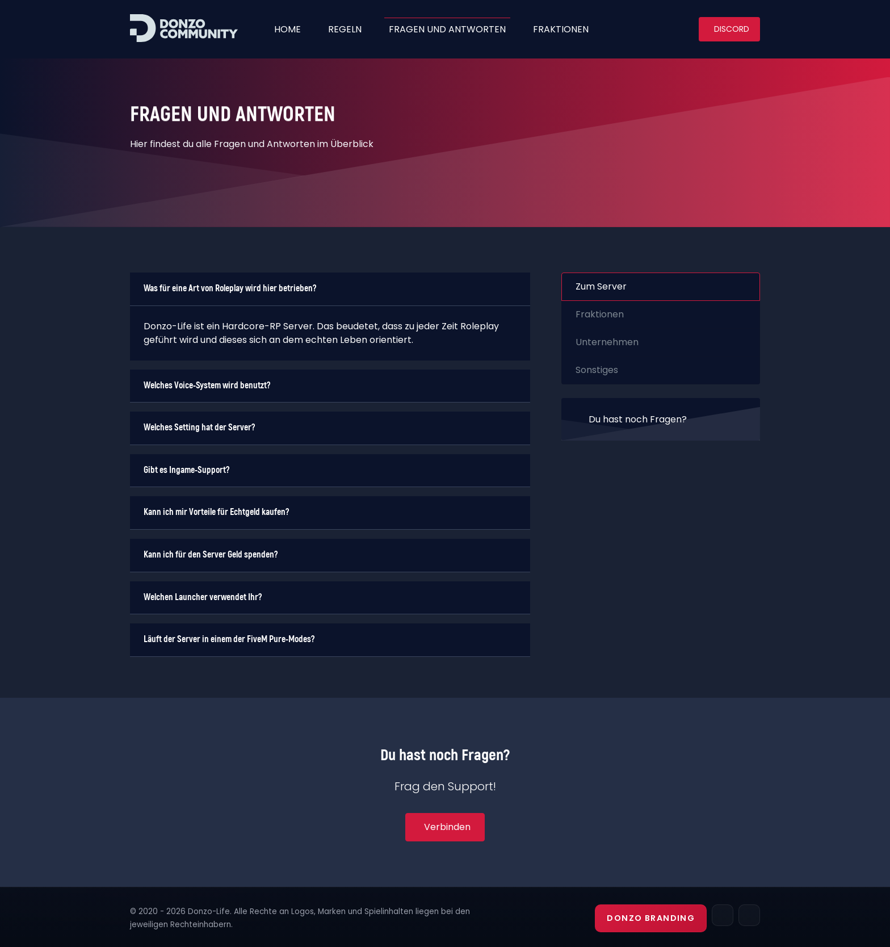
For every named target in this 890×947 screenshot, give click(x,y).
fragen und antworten (447, 29)
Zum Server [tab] (601, 286)
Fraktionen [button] (561, 29)
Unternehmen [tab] (607, 342)
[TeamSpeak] (722, 915)
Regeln (345, 29)
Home (287, 29)
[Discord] (749, 915)
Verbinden (447, 826)
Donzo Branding (651, 918)
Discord (731, 29)
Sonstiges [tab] (597, 369)
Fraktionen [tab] (600, 314)
